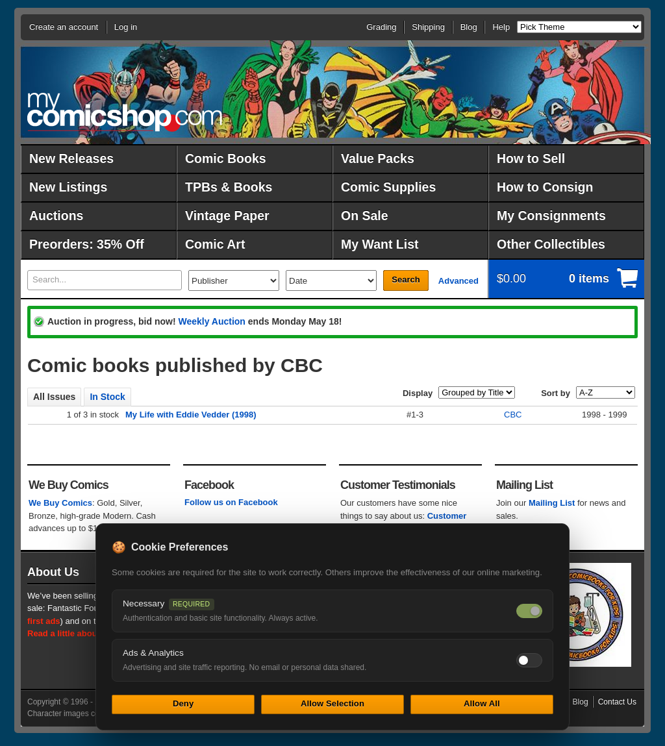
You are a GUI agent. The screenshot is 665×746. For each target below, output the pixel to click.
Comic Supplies (388, 187)
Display (418, 393)
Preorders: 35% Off (86, 244)
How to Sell (531, 158)
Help (501, 27)
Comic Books (225, 158)
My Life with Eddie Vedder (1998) (191, 414)
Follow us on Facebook (231, 502)
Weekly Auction (211, 321)
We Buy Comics (60, 503)
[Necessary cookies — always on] (529, 611)
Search (406, 279)
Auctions (56, 215)
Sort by (555, 393)
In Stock (107, 397)
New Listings (68, 187)
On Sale (364, 215)
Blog (468, 27)
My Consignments (551, 215)
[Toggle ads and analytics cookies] (529, 660)
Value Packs (377, 158)
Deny (183, 703)
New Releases (71, 158)
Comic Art (215, 244)
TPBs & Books (228, 187)
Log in (125, 27)
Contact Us (617, 701)
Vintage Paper (227, 215)
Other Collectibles (551, 244)
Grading (381, 27)
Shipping (428, 27)
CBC (512, 414)
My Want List (380, 244)
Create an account (63, 27)
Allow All (482, 703)
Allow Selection (332, 703)
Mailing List (552, 503)
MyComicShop (124, 112)
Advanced (458, 281)
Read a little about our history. (87, 633)
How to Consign (545, 187)
